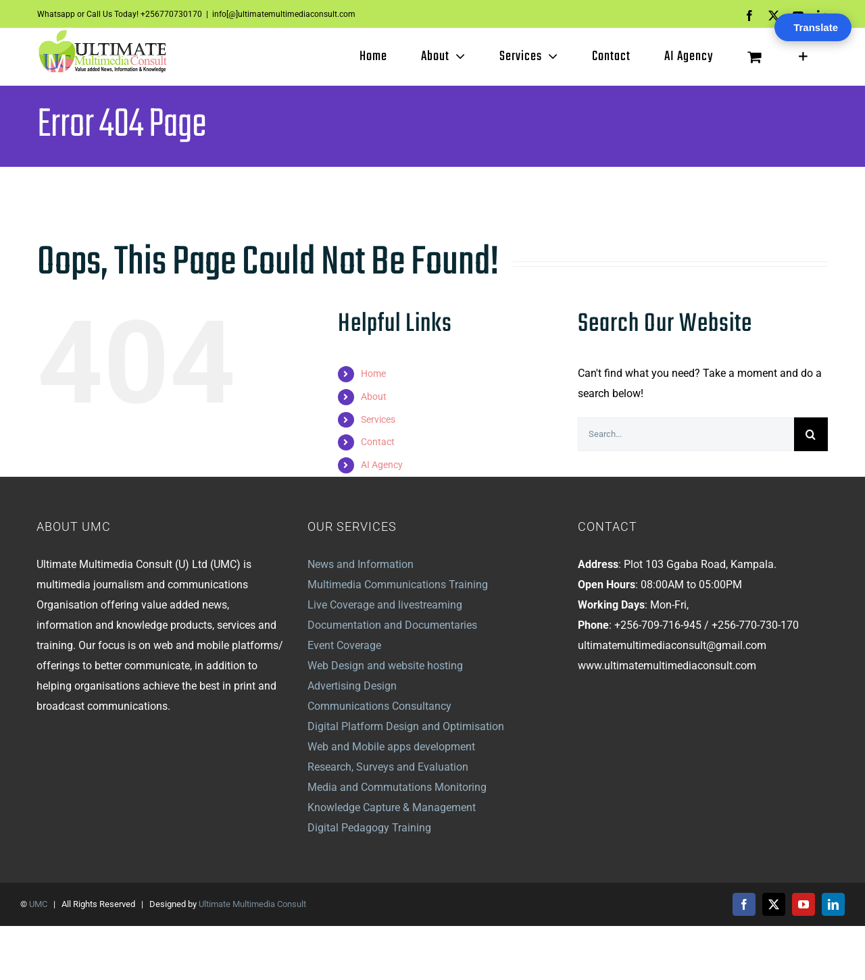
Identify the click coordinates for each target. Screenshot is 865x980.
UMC (38, 904)
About (374, 396)
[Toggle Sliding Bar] (803, 56)
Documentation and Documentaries (392, 625)
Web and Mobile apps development (391, 746)
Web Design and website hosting (385, 665)
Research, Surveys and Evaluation (387, 766)
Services (378, 419)
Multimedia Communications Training (397, 584)
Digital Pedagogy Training (369, 827)
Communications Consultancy (379, 706)
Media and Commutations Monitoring (397, 787)
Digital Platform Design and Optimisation (405, 726)
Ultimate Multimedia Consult (252, 904)
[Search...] (686, 434)
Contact (378, 441)
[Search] (811, 434)
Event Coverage (344, 645)
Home (373, 373)
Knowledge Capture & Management (391, 807)
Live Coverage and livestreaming (384, 604)
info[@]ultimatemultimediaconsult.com (283, 14)
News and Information (360, 564)
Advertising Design (352, 685)
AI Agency (382, 464)
